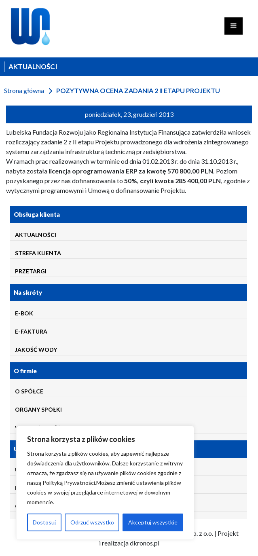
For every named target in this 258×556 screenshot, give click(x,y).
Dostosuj (44, 522)
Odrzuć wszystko (92, 522)
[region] (105, 483)
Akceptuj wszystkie (153, 522)
